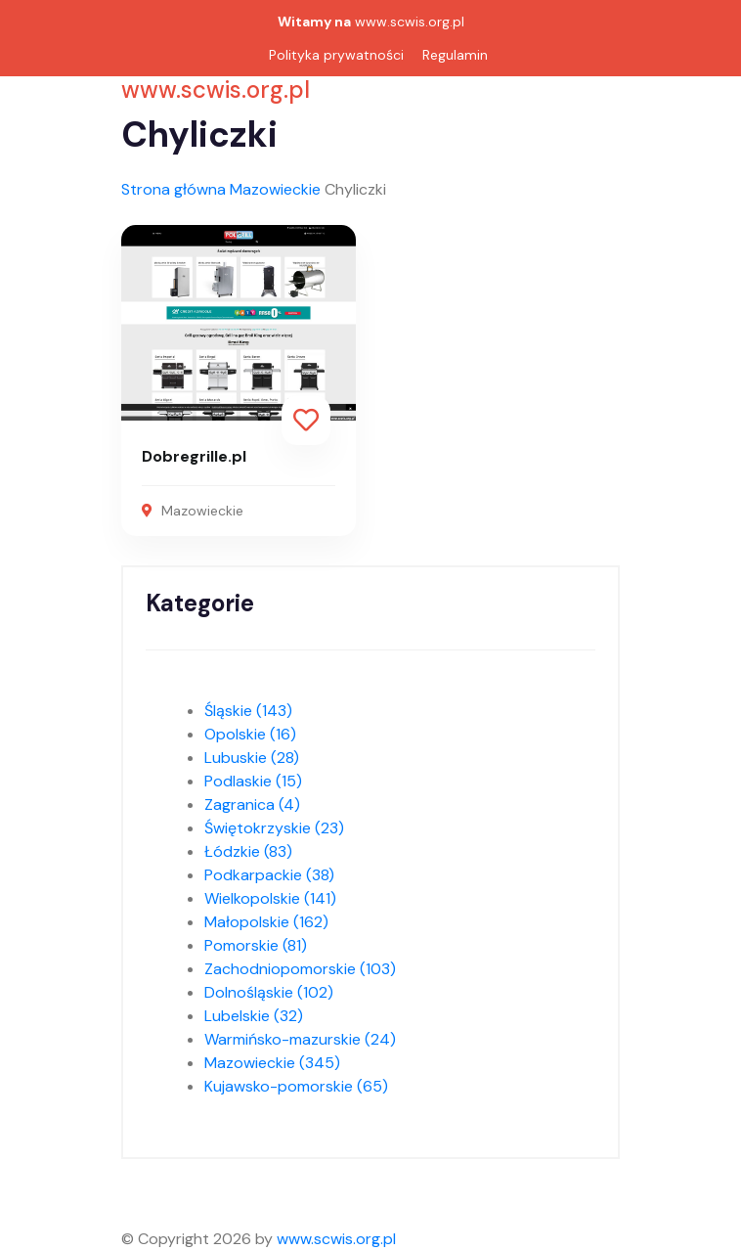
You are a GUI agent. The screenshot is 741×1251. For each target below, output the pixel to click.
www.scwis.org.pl (409, 21)
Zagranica (252, 804)
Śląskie (248, 710)
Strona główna (173, 189)
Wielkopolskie (270, 898)
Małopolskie (266, 922)
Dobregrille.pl (194, 456)
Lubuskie (251, 757)
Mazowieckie (275, 189)
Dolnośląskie (268, 992)
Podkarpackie (269, 875)
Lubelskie (253, 1015)
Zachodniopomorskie (300, 969)
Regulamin (455, 55)
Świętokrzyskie (274, 828)
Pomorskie (255, 945)
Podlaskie (253, 781)
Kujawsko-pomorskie (296, 1086)
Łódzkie (248, 851)
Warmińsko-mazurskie (300, 1039)
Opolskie (250, 734)
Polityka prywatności (336, 55)
